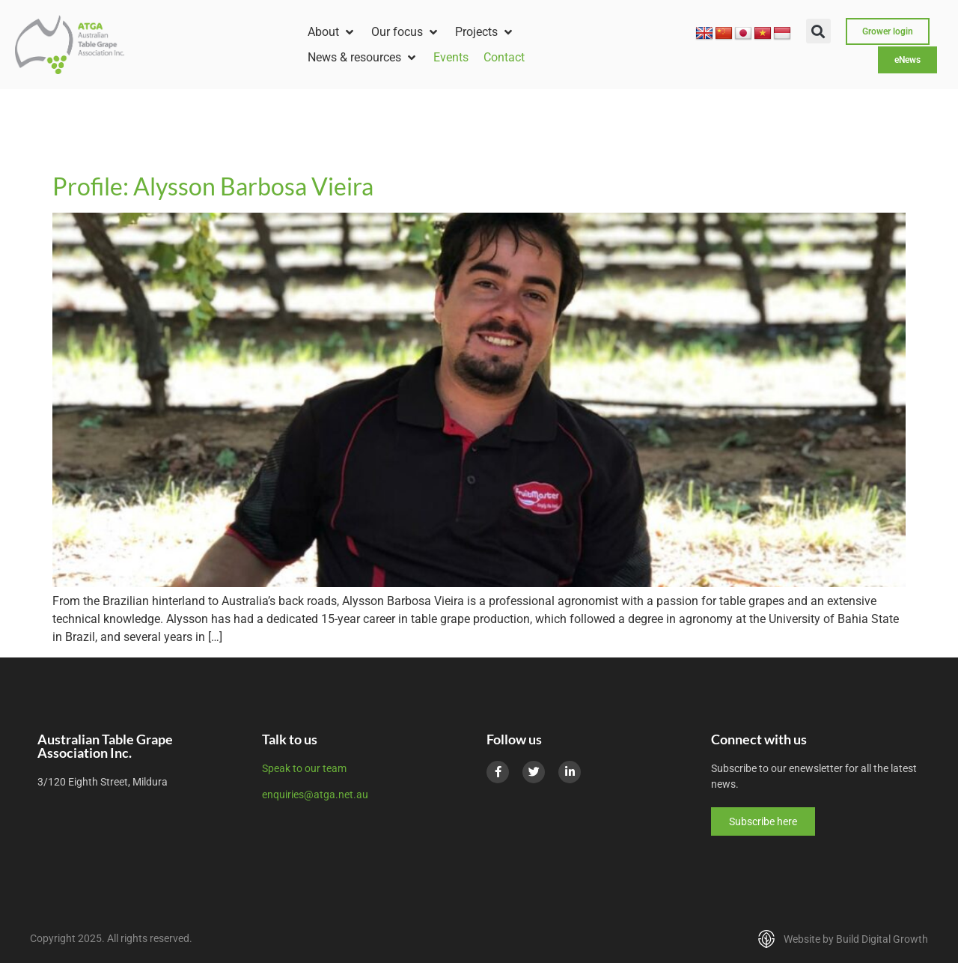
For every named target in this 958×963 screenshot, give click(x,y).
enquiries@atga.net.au (315, 795)
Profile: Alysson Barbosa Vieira (212, 186)
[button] (332, 32)
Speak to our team (304, 768)
